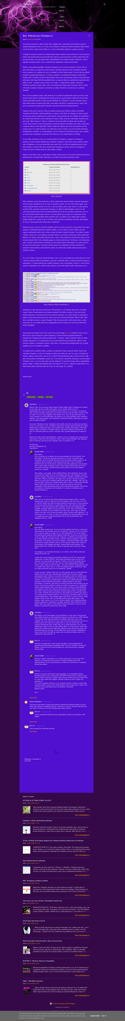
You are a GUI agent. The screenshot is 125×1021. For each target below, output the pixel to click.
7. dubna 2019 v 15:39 (47, 502)
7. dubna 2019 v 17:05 (49, 530)
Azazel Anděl (39, 457)
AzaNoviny (44, 16)
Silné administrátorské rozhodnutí (34, 866)
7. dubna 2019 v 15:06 (49, 457)
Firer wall (68, 338)
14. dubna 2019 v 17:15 (46, 646)
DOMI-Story (43, 32)
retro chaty (49, 402)
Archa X (77, 16)
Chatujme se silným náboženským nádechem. (37, 826)
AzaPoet (65, 26)
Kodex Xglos (68, 32)
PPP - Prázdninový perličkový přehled (35, 886)
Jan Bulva (33, 410)
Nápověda (81, 32)
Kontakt (56, 32)
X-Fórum (56, 16)
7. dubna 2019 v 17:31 (47, 618)
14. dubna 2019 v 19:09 (49, 661)
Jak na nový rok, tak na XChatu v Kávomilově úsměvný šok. (42, 906)
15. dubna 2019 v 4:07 (45, 676)
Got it (104, 1016)
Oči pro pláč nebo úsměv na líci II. (34, 926)
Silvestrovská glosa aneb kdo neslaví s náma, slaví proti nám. (42, 946)
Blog (42, 26)
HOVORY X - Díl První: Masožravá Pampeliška (38, 966)
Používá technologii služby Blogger (62, 1009)
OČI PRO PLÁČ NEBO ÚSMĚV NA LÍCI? (37, 806)
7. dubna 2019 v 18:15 (47, 707)
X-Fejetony (30, 32)
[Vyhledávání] (105, 4)
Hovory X (76, 26)
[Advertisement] (100, 63)
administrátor (31, 402)
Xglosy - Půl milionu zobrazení (33, 986)
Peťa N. (37, 646)
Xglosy (27, 4)
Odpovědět (33, 703)
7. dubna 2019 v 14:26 (42, 410)
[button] (89, 41)
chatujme (41, 402)
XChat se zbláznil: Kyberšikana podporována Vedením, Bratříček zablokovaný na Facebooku (53, 846)
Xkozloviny (53, 26)
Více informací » (82, 821)
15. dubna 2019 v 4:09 (45, 717)
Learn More (95, 1016)
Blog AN (66, 16)
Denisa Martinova (36, 707)
